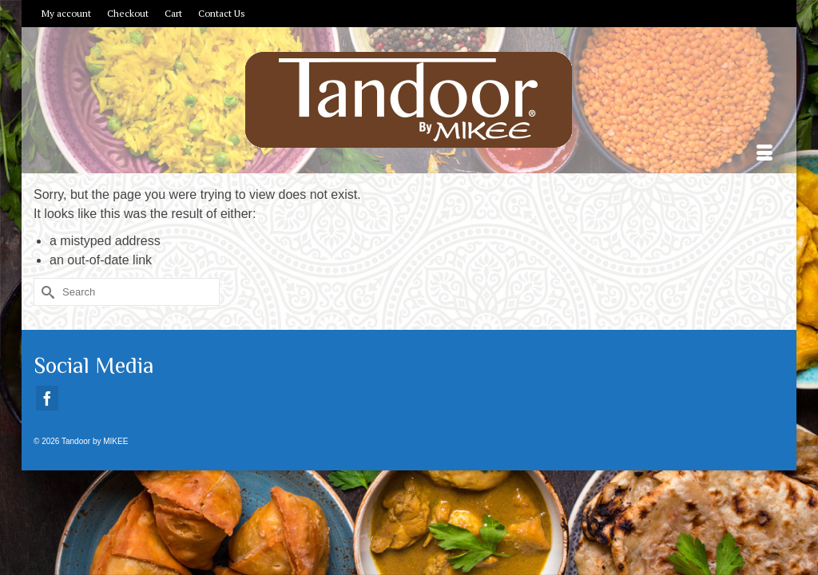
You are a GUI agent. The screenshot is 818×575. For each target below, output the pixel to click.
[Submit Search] (46, 340)
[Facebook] (47, 446)
